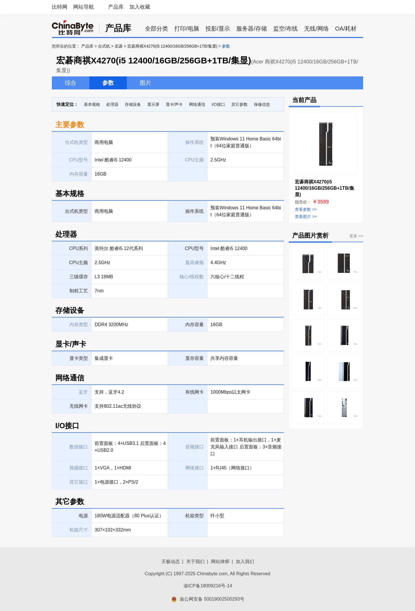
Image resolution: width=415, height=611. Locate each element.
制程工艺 (78, 290)
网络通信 (197, 104)
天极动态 (170, 561)
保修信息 (262, 104)
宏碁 (119, 46)
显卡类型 (78, 358)
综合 (70, 83)
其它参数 (239, 104)
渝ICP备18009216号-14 (208, 585)
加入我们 (245, 561)
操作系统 (194, 211)
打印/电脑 (186, 28)
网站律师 (220, 561)
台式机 (104, 46)
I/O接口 (218, 104)
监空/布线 (285, 28)
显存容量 (194, 358)
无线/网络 (316, 28)
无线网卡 (78, 406)
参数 (108, 83)
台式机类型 (76, 211)
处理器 (112, 104)
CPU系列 (78, 248)
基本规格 (92, 104)
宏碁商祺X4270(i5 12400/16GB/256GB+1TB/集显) (172, 46)
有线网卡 (194, 392)
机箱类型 (194, 515)
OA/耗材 (345, 28)
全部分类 (156, 28)
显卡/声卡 (174, 104)
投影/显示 (217, 28)
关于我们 (195, 561)
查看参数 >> (306, 209)
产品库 (116, 7)
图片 (145, 83)
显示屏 (153, 104)
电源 (83, 515)
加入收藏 (139, 7)
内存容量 (194, 324)
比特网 (59, 7)
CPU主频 (78, 262)
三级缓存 (78, 276)
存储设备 (133, 104)
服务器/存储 (251, 28)
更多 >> (356, 236)
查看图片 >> (306, 216)
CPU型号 (194, 248)
